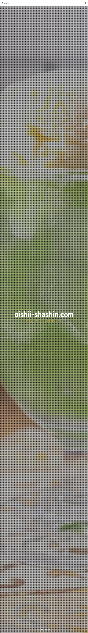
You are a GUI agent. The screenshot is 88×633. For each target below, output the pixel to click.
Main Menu (44, 3)
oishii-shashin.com (44, 314)
